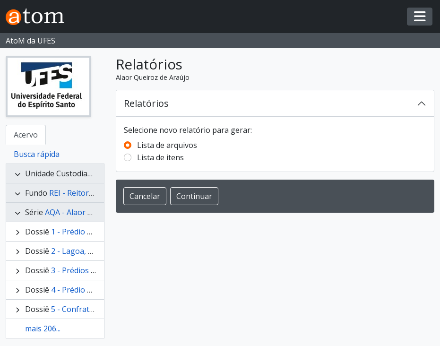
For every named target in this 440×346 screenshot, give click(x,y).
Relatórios (146, 103)
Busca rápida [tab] (37, 154)
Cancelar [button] (144, 196)
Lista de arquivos (167, 145)
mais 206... (42, 328)
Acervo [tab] (26, 135)
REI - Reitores (73, 193)
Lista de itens (160, 157)
